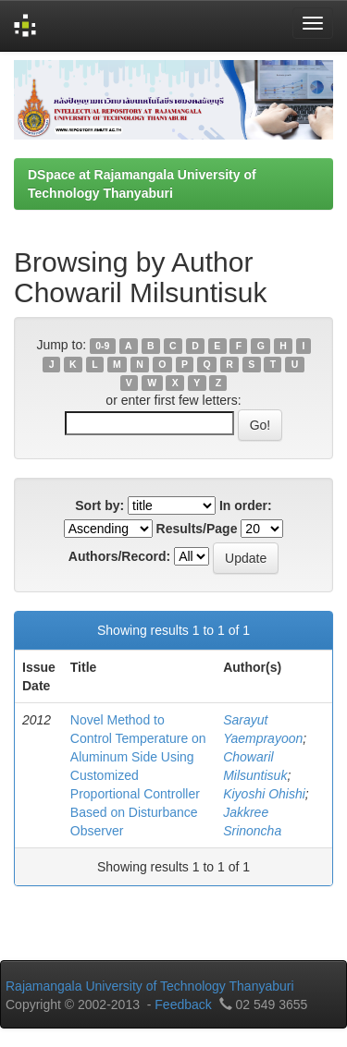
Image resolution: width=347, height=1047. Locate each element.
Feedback (183, 1004)
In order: (245, 505)
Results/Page (197, 528)
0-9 (102, 345)
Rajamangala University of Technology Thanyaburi (150, 986)
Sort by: (99, 505)
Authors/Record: (119, 556)
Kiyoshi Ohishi (264, 793)
